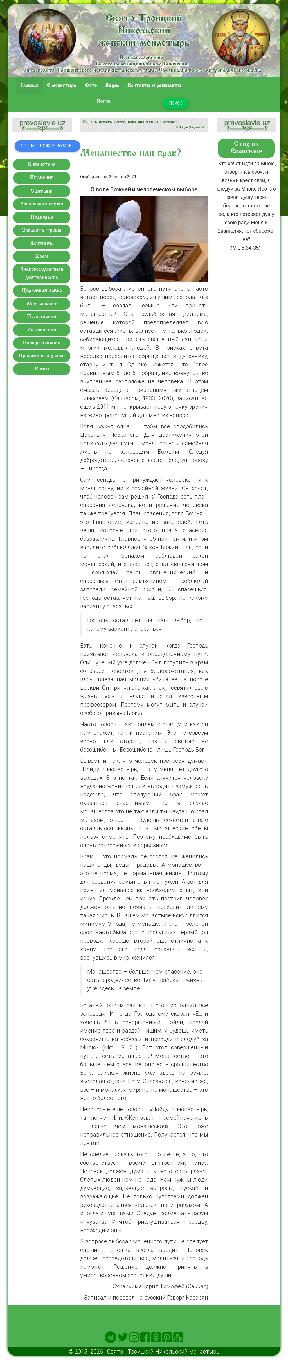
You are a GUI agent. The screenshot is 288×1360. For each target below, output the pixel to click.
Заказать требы (41, 230)
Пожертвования (41, 343)
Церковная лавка (42, 290)
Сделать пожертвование (47, 145)
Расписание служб (41, 204)
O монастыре (61, 85)
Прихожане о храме (42, 356)
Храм (41, 256)
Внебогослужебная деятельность (41, 273)
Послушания (41, 317)
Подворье (41, 217)
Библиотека (41, 164)
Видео (112, 85)
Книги (41, 369)
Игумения (42, 177)
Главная (29, 85)
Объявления (41, 329)
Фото (90, 85)
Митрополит (41, 304)
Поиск (175, 103)
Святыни (42, 191)
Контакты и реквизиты (154, 85)
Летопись (41, 243)
